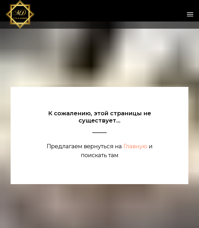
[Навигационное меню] (190, 14)
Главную (135, 146)
